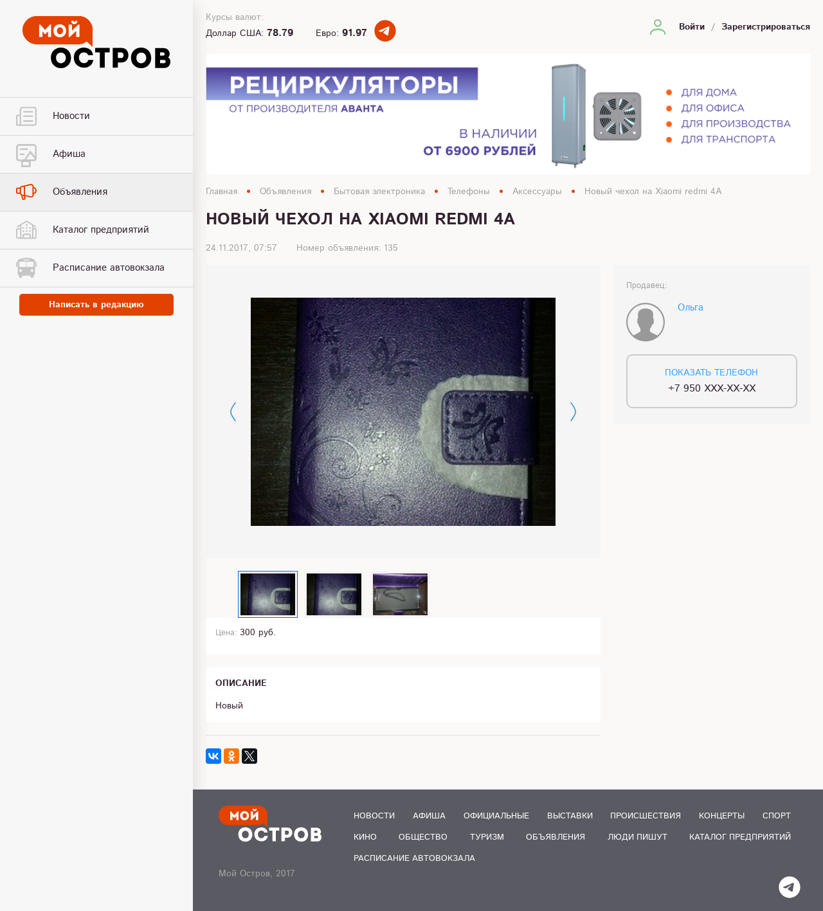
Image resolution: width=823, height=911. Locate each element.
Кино (365, 837)
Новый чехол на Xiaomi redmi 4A (652, 191)
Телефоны (469, 191)
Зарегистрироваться (765, 27)
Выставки (570, 816)
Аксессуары (537, 191)
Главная (221, 191)
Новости (374, 816)
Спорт (777, 816)
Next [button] (573, 412)
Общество (423, 837)
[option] (403, 412)
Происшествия (645, 816)
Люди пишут (637, 837)
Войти (692, 27)
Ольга (690, 307)
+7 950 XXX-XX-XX (711, 389)
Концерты (722, 816)
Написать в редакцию (96, 304)
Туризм (487, 837)
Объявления (285, 191)
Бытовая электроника (379, 191)
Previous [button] (233, 412)
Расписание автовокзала (414, 858)
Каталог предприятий (740, 837)
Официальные (496, 816)
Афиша (429, 816)
